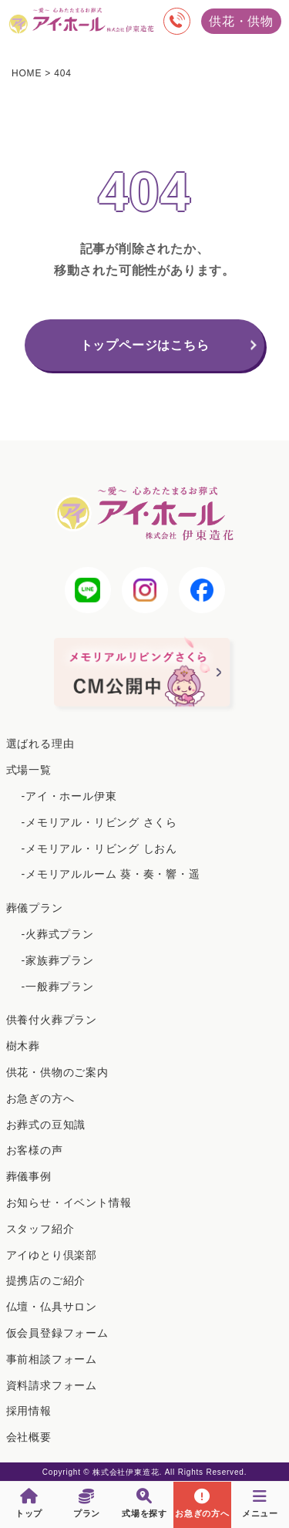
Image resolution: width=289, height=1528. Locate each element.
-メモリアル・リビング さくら (100, 822)
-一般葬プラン (58, 986)
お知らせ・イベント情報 (69, 1202)
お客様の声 (34, 1150)
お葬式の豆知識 (46, 1124)
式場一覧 (29, 770)
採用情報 (29, 1411)
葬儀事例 (29, 1176)
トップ (28, 1503)
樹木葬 (23, 1046)
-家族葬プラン (58, 960)
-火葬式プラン (58, 934)
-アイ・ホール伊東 (69, 796)
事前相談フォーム (51, 1359)
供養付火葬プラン (51, 1020)
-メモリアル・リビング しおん (100, 848)
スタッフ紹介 (40, 1229)
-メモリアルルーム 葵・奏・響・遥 (111, 874)
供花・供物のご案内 (57, 1072)
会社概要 (29, 1437)
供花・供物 (241, 21)
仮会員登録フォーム (57, 1333)
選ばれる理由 (40, 743)
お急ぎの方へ (40, 1098)
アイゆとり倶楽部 (51, 1255)
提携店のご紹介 (46, 1280)
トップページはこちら (145, 345)
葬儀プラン (34, 908)
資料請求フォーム (51, 1385)
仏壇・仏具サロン (51, 1306)
